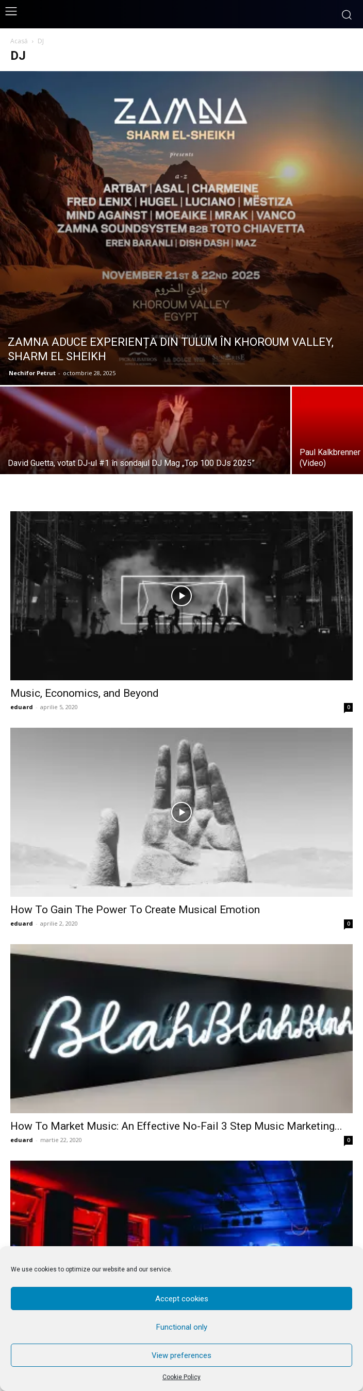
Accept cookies (181, 1298)
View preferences (181, 1355)
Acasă (19, 41)
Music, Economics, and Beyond (84, 693)
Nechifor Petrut (32, 373)
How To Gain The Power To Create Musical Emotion (135, 909)
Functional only (181, 1327)
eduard (21, 707)
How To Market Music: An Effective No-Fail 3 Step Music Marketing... (176, 1126)
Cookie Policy (181, 1377)
